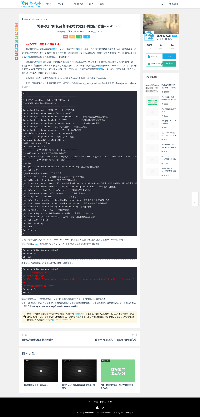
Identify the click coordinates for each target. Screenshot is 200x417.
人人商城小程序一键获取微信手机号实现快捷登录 (169, 99)
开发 (110, 402)
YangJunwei (79, 314)
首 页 (48, 4)
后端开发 (36, 19)
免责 (96, 402)
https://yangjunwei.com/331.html (57, 320)
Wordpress (63, 4)
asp (65, 37)
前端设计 (66, 361)
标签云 (103, 402)
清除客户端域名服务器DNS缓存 (37, 340)
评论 (79, 37)
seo (72, 37)
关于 (90, 402)
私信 (168, 39)
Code (27, 361)
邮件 (86, 37)
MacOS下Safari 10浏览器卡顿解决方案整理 (169, 159)
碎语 (91, 4)
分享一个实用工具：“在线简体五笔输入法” (116, 340)
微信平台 (78, 4)
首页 (25, 19)
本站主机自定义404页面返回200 (36, 385)
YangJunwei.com (86, 413)
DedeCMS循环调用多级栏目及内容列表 (169, 87)
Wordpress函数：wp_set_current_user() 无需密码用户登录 (171, 147)
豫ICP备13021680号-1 (123, 413)
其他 (102, 4)
